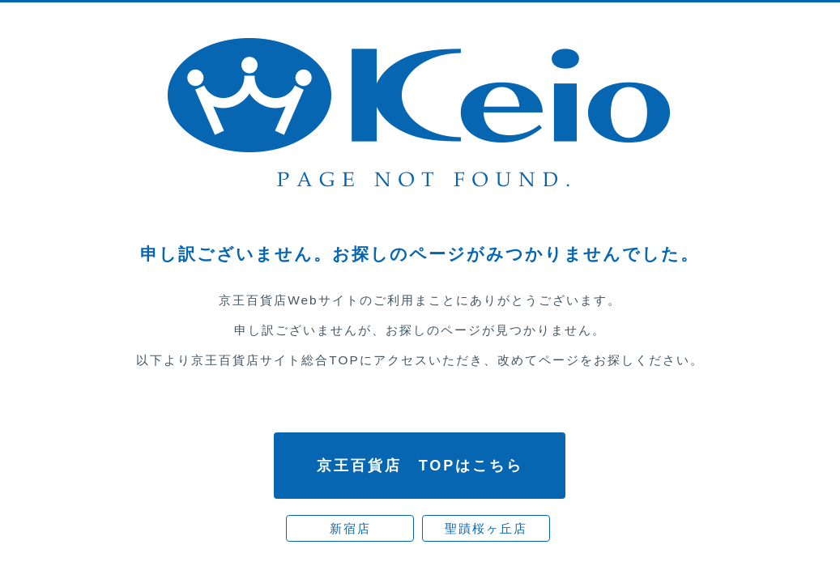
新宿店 (350, 528)
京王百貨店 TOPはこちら (420, 465)
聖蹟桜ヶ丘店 (486, 528)
